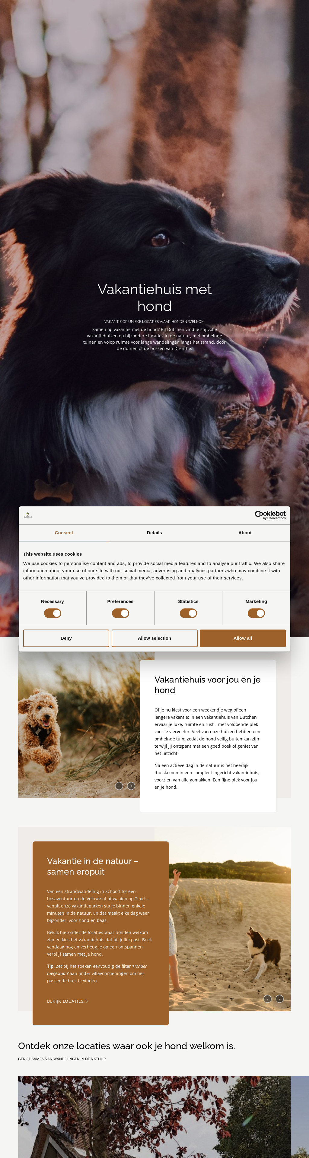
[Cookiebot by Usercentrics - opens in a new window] (259, 515)
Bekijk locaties (67, 1002)
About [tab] (245, 532)
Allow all (243, 638)
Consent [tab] (64, 532)
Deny (66, 638)
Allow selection (154, 638)
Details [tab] (154, 532)
